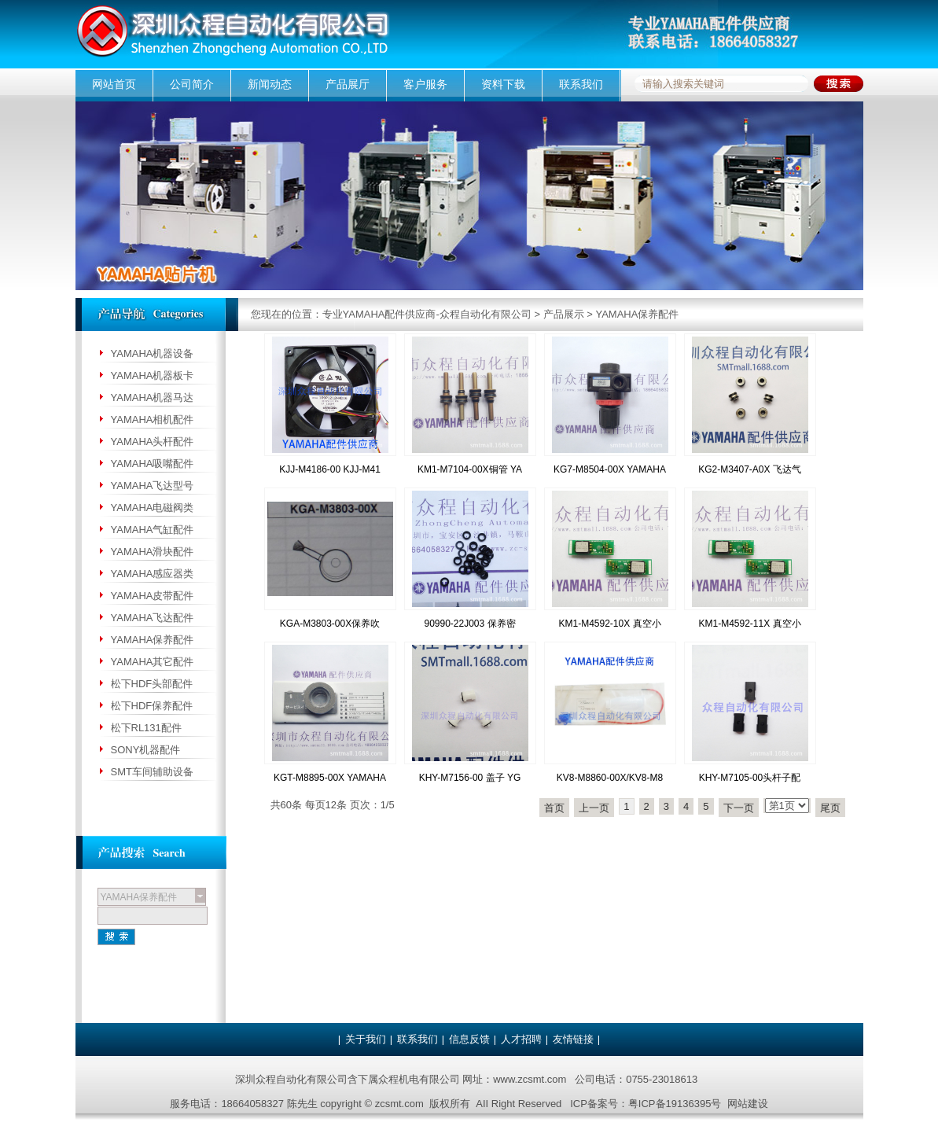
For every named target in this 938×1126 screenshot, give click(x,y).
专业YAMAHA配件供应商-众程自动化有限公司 (427, 314)
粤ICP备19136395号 (675, 1103)
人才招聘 (521, 1039)
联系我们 (581, 84)
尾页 (830, 808)
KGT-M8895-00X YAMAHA (330, 777)
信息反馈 (469, 1039)
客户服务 (425, 84)
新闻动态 (270, 84)
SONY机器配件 (146, 750)
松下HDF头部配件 (152, 684)
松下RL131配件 (146, 728)
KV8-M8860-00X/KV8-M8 (610, 777)
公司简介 (192, 84)
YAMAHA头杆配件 (152, 441)
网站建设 (747, 1103)
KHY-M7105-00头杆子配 (750, 777)
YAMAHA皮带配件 (152, 596)
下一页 (738, 808)
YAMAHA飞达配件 (152, 618)
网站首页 (114, 84)
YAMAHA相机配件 (152, 419)
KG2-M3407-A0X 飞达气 (749, 469)
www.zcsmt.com (529, 1079)
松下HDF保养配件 (152, 706)
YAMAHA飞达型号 (152, 485)
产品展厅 (348, 84)
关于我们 (365, 1039)
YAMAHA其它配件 (152, 662)
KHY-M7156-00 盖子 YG (470, 777)
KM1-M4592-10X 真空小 (609, 623)
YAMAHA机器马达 (152, 397)
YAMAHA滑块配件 (152, 551)
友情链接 (573, 1039)
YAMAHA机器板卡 (152, 375)
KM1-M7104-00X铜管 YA (470, 469)
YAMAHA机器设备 (152, 353)
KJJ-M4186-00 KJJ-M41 (330, 469)
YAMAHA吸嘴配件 (152, 463)
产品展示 (563, 314)
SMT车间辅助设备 (152, 772)
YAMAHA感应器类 (152, 574)
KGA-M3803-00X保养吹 (330, 623)
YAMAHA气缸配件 (152, 529)
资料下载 (503, 84)
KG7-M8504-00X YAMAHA (610, 469)
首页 (554, 808)
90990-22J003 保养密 (469, 623)
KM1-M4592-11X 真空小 (749, 623)
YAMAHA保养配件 (637, 314)
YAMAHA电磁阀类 (152, 507)
